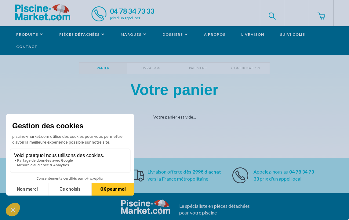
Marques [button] (134, 34)
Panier (103, 68)
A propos (214, 34)
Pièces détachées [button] (82, 34)
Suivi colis (292, 34)
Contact (27, 46)
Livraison (252, 34)
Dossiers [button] (175, 34)
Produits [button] (29, 34)
